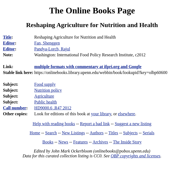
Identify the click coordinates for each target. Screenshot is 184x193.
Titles (113, 133)
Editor (9, 43)
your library (101, 114)
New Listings (73, 133)
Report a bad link (95, 123)
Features (80, 142)
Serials (148, 133)
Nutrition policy (48, 90)
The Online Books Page (92, 10)
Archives (100, 142)
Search (51, 133)
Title (7, 37)
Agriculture (44, 96)
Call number (14, 108)
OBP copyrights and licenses (135, 156)
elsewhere (126, 114)
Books (47, 142)
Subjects (130, 133)
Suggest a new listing (133, 123)
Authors (97, 133)
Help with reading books (54, 123)
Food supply (45, 84)
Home (35, 133)
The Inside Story (127, 142)
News (63, 142)
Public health (45, 102)
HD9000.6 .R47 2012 (52, 108)
